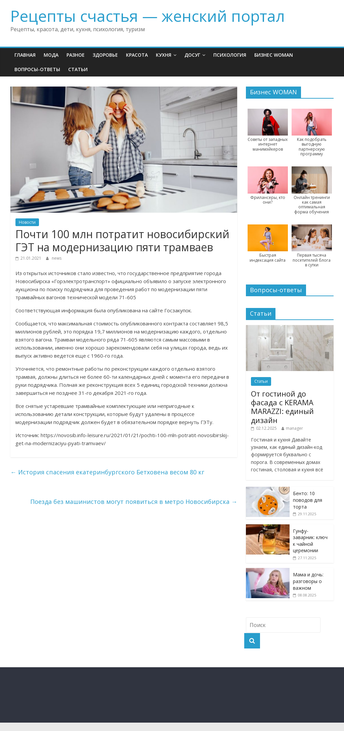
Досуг (192, 55)
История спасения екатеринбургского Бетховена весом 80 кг (107, 472)
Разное (76, 55)
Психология (229, 55)
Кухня (163, 55)
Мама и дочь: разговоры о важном (308, 581)
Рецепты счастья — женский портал (147, 15)
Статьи (78, 69)
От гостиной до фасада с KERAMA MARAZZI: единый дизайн (282, 406)
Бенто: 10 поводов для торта (307, 500)
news (56, 258)
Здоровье (105, 55)
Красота (137, 55)
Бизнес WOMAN (273, 55)
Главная (25, 55)
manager (294, 428)
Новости (27, 222)
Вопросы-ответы (37, 69)
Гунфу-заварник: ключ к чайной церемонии (310, 541)
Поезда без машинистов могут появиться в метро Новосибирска (133, 502)
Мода (51, 55)
